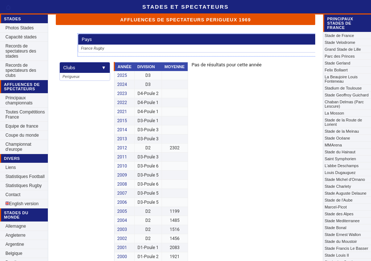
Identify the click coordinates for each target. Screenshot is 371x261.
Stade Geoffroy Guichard (346, 95)
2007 (122, 193)
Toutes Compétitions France (25, 114)
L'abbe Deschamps (342, 165)
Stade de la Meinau (342, 131)
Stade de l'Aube (339, 200)
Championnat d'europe (18, 147)
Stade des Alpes (339, 214)
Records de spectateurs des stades (20, 51)
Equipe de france (21, 126)
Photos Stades (19, 27)
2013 (122, 138)
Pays (204, 39)
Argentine (14, 244)
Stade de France (339, 35)
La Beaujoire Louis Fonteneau (341, 79)
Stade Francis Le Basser (346, 248)
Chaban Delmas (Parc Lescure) (344, 104)
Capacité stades (21, 37)
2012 (122, 147)
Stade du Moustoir (341, 241)
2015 (122, 120)
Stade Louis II (337, 255)
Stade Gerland (337, 63)
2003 (122, 229)
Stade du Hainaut (340, 152)
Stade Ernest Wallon (343, 234)
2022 (122, 102)
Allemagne (15, 226)
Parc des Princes (340, 56)
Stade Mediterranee (342, 221)
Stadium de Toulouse (343, 88)
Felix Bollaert (336, 70)
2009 (122, 175)
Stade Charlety (338, 186)
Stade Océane (337, 138)
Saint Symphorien (340, 159)
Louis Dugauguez (340, 172)
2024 (122, 84)
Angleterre (15, 235)
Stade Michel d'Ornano (345, 179)
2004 (122, 220)
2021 (122, 111)
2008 (122, 184)
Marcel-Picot (336, 207)
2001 (122, 247)
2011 (122, 157)
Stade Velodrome (340, 42)
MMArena (333, 145)
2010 (122, 166)
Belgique (13, 253)
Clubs (84, 67)
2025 (122, 75)
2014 (122, 129)
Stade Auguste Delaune (346, 193)
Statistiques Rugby (23, 185)
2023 (122, 93)
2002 (122, 238)
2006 (122, 202)
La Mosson (334, 113)
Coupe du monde (22, 135)
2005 (122, 211)
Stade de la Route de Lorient (343, 122)
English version (21, 203)
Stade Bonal (335, 227)
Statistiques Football (25, 176)
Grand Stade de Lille (343, 49)
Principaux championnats (19, 100)
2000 (122, 256)
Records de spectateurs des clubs (20, 70)
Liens (10, 167)
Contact (12, 194)
